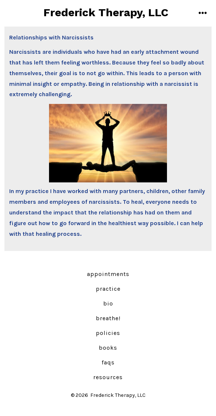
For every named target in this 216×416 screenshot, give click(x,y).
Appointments (108, 273)
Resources (108, 377)
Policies (108, 332)
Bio (108, 303)
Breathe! (108, 318)
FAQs (108, 362)
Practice (108, 288)
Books (108, 347)
